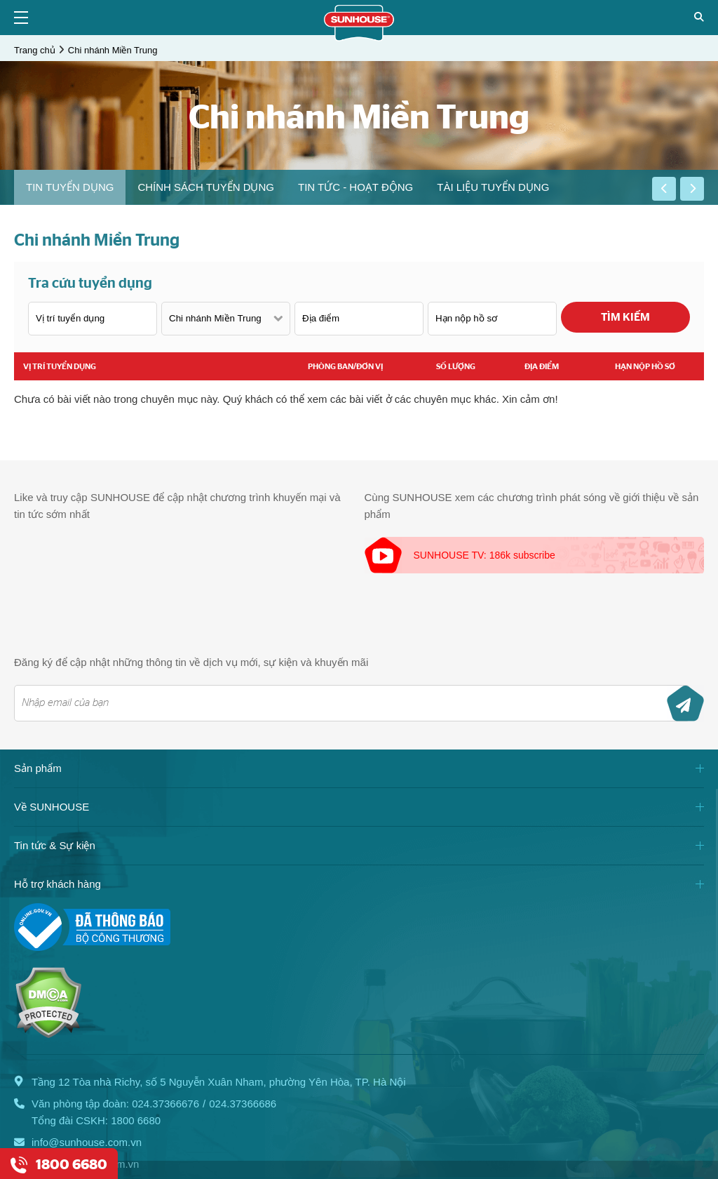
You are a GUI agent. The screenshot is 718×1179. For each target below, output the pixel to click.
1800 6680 (136, 1120)
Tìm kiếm (625, 317)
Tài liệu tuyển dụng (493, 187)
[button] (664, 189)
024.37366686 (242, 1104)
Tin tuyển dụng (70, 187)
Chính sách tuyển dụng (205, 187)
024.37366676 (165, 1104)
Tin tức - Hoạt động (355, 187)
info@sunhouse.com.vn (87, 1142)
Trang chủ (34, 50)
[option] (70, 187)
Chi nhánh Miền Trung (113, 50)
